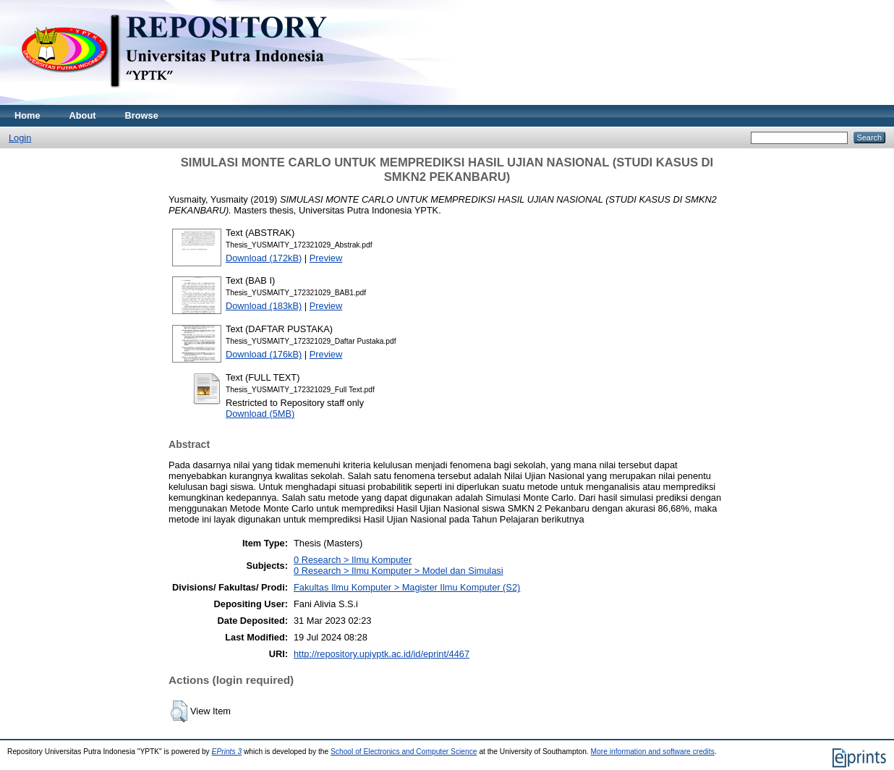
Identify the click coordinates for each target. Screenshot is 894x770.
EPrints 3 (227, 752)
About (82, 115)
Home (27, 115)
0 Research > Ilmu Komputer (353, 559)
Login (20, 137)
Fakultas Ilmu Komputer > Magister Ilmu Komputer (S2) (407, 587)
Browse (141, 115)
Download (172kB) (264, 258)
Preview (326, 258)
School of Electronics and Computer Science (404, 752)
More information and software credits (653, 752)
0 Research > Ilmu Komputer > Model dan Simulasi (398, 570)
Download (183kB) (264, 305)
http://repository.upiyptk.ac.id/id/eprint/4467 (381, 653)
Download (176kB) (264, 354)
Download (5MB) (260, 413)
